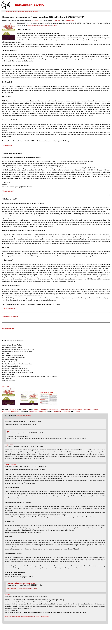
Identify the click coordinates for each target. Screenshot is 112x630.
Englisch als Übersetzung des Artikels (21, 583)
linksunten (28, 11)
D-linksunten (66, 411)
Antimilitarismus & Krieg (75, 409)
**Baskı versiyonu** (8, 191)
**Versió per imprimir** (9, 308)
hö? (6, 420)
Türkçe (36, 25)
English (54, 25)
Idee (14, 11)
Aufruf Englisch (10, 465)
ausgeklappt (20, 415)
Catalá (41, 25)
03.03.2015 (35, 20)
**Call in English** (8, 328)
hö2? (8, 431)
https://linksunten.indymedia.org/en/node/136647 (22, 588)
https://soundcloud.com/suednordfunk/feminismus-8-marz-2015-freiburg (27, 616)
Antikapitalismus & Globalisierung (58, 409)
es (15, 409)
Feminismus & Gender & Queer (11, 411)
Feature (24, 409)
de (10, 409)
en (13, 409)
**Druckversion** (7, 145)
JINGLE (7, 595)
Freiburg (77, 411)
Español (46, 25)
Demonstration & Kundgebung (37, 411)
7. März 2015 (57, 20)
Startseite (9, 11)
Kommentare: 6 (70, 20)
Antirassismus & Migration (91, 409)
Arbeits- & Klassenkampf (41, 409)
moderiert (28, 415)
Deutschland (57, 411)
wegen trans (9, 445)
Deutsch (30, 25)
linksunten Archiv (29, 5)
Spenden (35, 11)
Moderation (20, 11)
